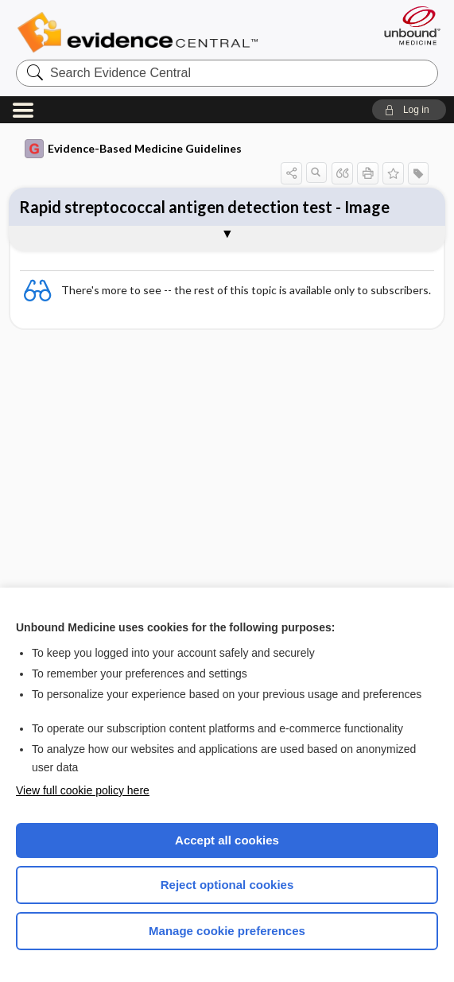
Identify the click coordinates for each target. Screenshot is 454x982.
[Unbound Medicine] (407, 25)
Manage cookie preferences (227, 930)
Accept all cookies (227, 840)
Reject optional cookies (227, 884)
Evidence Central (141, 32)
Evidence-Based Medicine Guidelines (133, 148)
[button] (409, 109)
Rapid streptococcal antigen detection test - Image (204, 206)
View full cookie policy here (82, 790)
